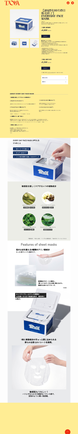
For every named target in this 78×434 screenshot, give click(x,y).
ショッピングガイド (50, 72)
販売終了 (46, 36)
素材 (54, 81)
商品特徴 (54, 77)
